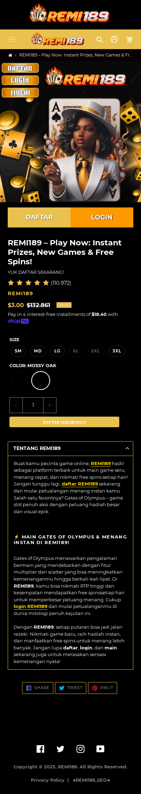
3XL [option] (117, 351)
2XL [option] (95, 351)
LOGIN (102, 217)
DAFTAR (39, 217)
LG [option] (57, 351)
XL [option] (76, 351)
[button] (12, 39)
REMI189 (101, 463)
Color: (32, 365)
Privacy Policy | (51, 780)
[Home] (10, 55)
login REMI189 (30, 606)
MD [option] (38, 351)
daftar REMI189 (80, 484)
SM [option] (18, 351)
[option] (19, 380)
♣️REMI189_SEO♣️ (91, 780)
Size (14, 339)
